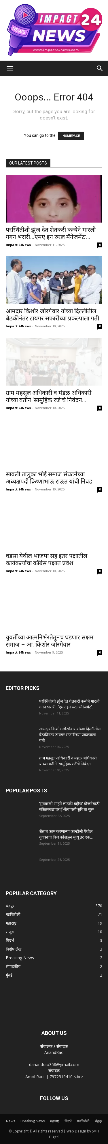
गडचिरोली (83, 1121)
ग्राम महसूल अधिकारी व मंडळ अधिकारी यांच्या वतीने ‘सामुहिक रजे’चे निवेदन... (48, 396)
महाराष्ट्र (54, 1121)
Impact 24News (18, 244)
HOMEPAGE (71, 136)
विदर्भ (68, 1121)
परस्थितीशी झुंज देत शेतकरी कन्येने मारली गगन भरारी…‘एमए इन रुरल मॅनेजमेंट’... (51, 233)
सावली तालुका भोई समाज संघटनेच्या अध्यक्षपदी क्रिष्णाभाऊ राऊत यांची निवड (49, 478)
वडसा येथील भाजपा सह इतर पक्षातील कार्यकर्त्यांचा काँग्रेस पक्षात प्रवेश (46, 560)
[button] (10, 68)
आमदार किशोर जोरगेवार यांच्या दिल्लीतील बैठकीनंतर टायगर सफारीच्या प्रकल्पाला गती (52, 315)
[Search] (100, 68)
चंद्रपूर (98, 1121)
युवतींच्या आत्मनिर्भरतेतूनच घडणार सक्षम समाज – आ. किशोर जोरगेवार (50, 641)
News (10, 1121)
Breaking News (32, 1121)
